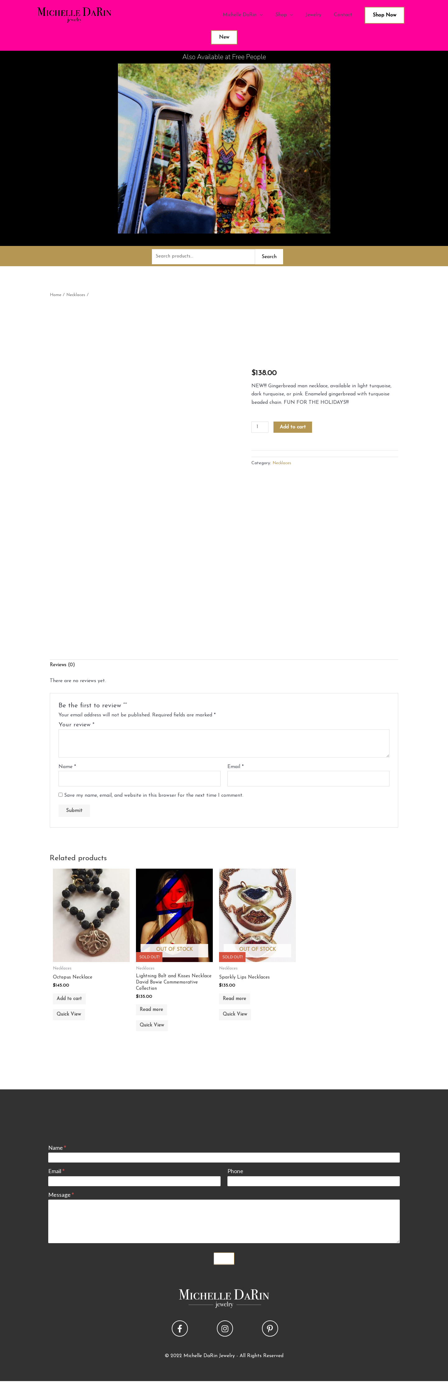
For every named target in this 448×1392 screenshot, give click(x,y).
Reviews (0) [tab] (63, 666)
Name (67, 768)
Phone (235, 1181)
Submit (224, 1269)
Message (61, 1205)
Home (56, 296)
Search (269, 257)
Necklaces (77, 296)
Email (235, 768)
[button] (180, 1339)
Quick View (73, 1022)
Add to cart (294, 428)
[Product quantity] (260, 428)
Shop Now (384, 15)
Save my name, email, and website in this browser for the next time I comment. (153, 797)
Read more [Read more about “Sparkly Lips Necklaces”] (238, 1003)
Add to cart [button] (73, 1003)
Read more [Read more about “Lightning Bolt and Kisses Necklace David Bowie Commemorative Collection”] (155, 1015)
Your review (76, 727)
